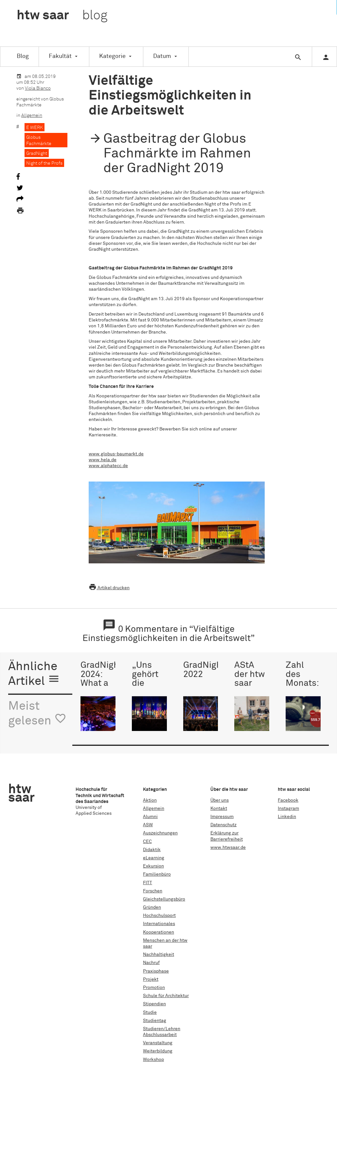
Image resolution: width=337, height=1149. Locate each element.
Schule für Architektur (166, 996)
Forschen (152, 891)
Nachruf (151, 962)
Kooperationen (158, 932)
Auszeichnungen (160, 833)
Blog (23, 56)
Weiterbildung (157, 1051)
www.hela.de (102, 460)
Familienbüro (157, 874)
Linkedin (287, 816)
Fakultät (60, 56)
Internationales (159, 923)
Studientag (154, 1020)
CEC (147, 841)
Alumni (150, 816)
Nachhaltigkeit (158, 954)
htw (62, 15)
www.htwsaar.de (228, 847)
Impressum (222, 816)
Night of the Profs (44, 163)
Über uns (219, 800)
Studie (150, 1012)
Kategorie (112, 56)
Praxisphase (156, 971)
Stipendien (154, 1004)
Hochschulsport (159, 915)
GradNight (36, 153)
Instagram (288, 808)
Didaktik (152, 850)
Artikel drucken (109, 588)
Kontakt (218, 808)
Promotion (154, 987)
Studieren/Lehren (161, 1029)
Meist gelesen (37, 714)
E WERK (34, 127)
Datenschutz (223, 825)
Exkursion (153, 866)
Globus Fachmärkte (38, 140)
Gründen (152, 907)
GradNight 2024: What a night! (101, 679)
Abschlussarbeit (160, 1034)
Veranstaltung (157, 1043)
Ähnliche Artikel (34, 674)
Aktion (150, 800)
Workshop (153, 1059)
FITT (147, 883)
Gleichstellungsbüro (164, 899)
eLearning (153, 858)
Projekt (150, 979)
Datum (162, 56)
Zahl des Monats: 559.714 (302, 679)
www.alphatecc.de (108, 466)
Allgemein (31, 115)
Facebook (288, 800)
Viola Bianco (38, 88)
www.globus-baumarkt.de (116, 454)
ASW (148, 825)
